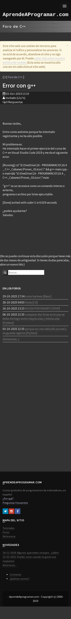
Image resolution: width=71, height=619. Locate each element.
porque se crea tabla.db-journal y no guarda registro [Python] (35, 331)
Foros (6, 532)
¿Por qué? (8, 498)
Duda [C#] (31, 302)
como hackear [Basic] (38, 296)
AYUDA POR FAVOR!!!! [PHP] (42, 308)
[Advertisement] (35, 112)
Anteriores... (10, 565)
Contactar (15, 574)
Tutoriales (8, 528)
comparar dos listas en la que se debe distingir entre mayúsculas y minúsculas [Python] (34, 319)
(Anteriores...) (11, 339)
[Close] (67, 45)
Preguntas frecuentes (15, 502)
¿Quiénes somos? (19, 578)
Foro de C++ (15, 77)
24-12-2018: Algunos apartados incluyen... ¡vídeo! (31, 552)
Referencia (9, 536)
